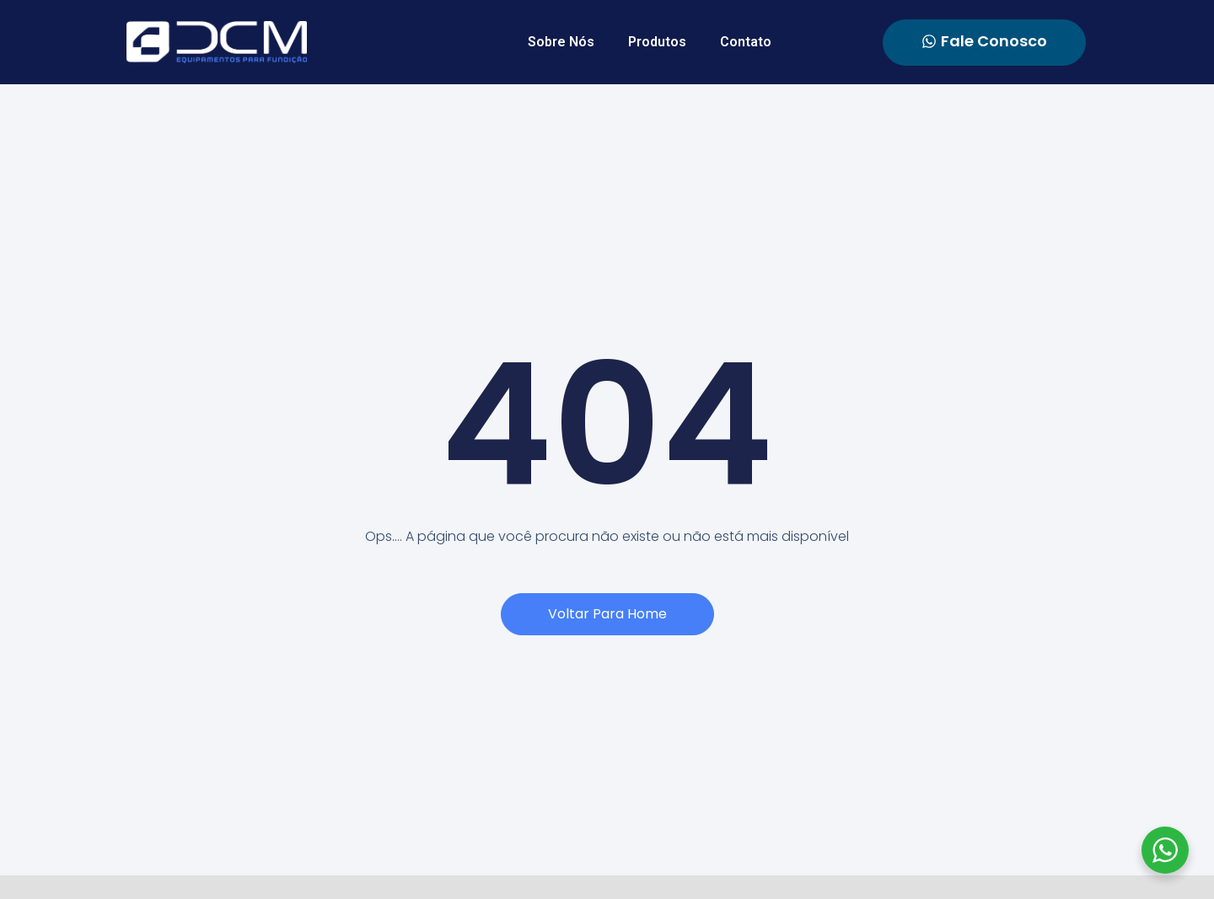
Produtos (657, 42)
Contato (745, 42)
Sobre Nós (561, 42)
